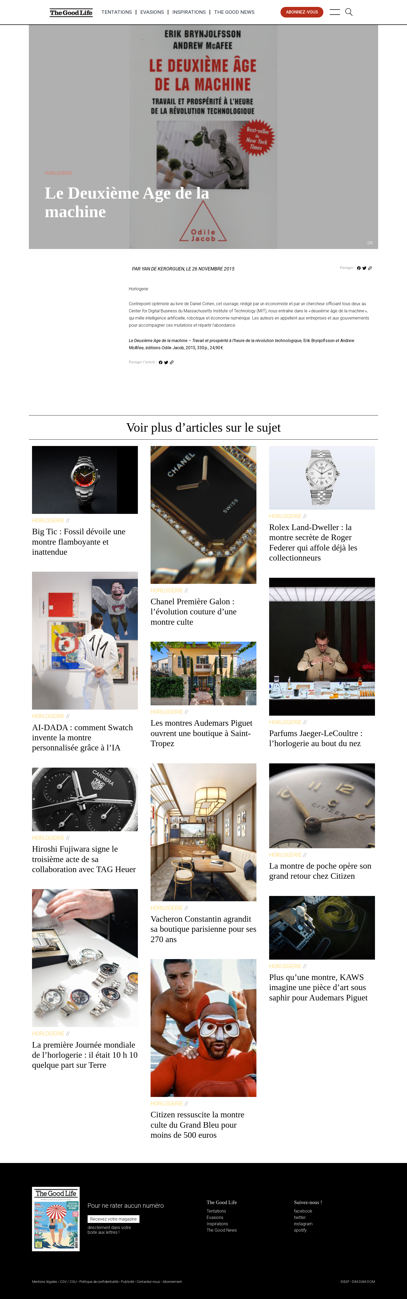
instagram (303, 1223)
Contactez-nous (148, 1282)
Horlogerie (59, 173)
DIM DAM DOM (363, 1282)
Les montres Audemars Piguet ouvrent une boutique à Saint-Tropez (201, 733)
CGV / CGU (68, 1282)
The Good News (234, 12)
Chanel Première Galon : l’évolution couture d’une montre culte (194, 612)
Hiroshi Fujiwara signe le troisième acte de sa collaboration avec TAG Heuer (84, 859)
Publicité (127, 1282)
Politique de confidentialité (98, 1282)
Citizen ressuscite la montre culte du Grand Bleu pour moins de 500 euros (198, 1125)
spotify (300, 1230)
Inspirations (189, 12)
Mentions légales (44, 1282)
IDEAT (345, 1282)
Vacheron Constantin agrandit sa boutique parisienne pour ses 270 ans (203, 929)
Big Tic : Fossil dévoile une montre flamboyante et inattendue (78, 542)
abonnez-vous (302, 12)
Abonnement (172, 1282)
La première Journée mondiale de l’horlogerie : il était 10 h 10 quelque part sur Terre (85, 1055)
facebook (303, 1211)
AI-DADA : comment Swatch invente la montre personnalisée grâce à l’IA (82, 738)
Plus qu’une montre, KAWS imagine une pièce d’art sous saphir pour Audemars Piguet (318, 987)
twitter (300, 1217)
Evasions (152, 12)
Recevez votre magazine (113, 1219)
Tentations (116, 12)
